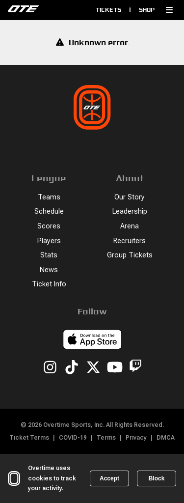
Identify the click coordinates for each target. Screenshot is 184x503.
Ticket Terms (29, 437)
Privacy (136, 437)
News (49, 270)
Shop (147, 9)
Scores (48, 226)
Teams (49, 197)
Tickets (108, 9)
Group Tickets (130, 255)
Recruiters (129, 241)
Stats (48, 255)
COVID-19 (73, 437)
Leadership (129, 211)
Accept (109, 478)
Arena (129, 226)
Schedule (49, 211)
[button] (169, 10)
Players (49, 241)
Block (157, 478)
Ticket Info (49, 284)
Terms (106, 437)
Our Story (129, 197)
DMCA (166, 437)
